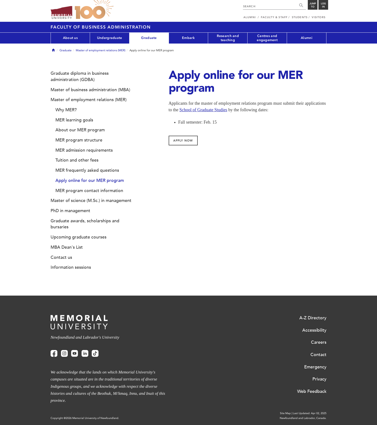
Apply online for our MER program (89, 180)
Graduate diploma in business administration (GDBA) (80, 76)
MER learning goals (74, 120)
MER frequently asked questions (87, 170)
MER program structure (78, 140)
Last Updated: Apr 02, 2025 (309, 413)
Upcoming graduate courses (78, 237)
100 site (94, 9)
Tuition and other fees (76, 160)
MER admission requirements (84, 150)
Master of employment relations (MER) (100, 50)
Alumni (306, 38)
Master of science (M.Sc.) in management (91, 200)
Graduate (149, 38)
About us (70, 38)
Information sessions (71, 267)
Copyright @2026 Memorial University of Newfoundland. (85, 418)
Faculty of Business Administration (101, 27)
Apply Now (183, 140)
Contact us (61, 257)
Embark (188, 38)
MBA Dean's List (67, 247)
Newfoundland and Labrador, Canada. (303, 418)
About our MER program (80, 130)
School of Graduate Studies (203, 109)
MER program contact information (89, 190)
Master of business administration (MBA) (90, 89)
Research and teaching (228, 38)
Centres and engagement (267, 38)
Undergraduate (109, 38)
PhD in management (70, 210)
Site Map (285, 413)
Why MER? (66, 109)
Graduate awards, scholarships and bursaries (85, 224)
